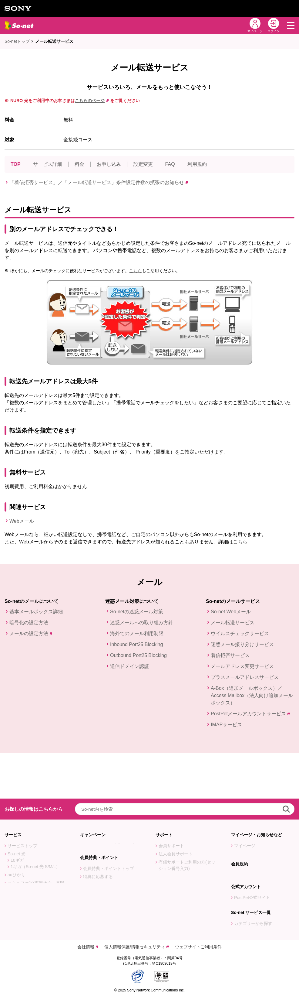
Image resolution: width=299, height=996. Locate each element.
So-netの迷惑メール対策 (136, 611)
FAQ (170, 164)
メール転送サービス (54, 41)
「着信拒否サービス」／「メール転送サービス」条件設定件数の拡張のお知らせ (98, 182)
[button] (290, 25)
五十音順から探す (251, 924)
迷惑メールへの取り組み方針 (141, 622)
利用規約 (197, 164)
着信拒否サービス (230, 655)
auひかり (16, 829)
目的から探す (247, 916)
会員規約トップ (249, 844)
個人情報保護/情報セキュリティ (136, 946)
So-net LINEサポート (179, 878)
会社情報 (87, 946)
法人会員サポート (176, 808)
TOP (16, 164)
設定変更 (143, 164)
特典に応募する (98, 835)
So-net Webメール (231, 611)
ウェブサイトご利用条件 (198, 946)
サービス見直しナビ (178, 839)
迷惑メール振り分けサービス (242, 644)
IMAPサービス (226, 724)
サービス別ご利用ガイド (182, 847)
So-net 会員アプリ (176, 870)
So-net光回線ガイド (26, 913)
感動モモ (16, 921)
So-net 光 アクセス (26, 880)
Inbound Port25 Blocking (136, 644)
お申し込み (109, 164)
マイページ (244, 799)
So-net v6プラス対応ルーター (36, 897)
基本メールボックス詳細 (36, 611)
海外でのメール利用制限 (136, 633)
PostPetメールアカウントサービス (250, 713)
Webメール (21, 521)
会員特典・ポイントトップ (108, 827)
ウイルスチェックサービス (240, 633)
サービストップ (22, 799)
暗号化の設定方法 (28, 622)
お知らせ (242, 808)
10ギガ (17, 814)
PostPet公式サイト (252, 872)
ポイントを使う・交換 (104, 844)
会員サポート (171, 799)
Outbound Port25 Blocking (138, 655)
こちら (135, 270)
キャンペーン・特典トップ (108, 799)
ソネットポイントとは (104, 860)
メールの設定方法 (30, 633)
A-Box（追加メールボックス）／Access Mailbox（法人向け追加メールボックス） (252, 695)
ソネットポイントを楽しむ (108, 852)
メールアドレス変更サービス (242, 666)
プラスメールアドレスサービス (245, 677)
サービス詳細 (47, 164)
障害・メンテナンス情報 (257, 816)
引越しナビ (169, 830)
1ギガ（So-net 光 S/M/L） (35, 820)
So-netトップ (17, 41)
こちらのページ (92, 100)
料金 (79, 164)
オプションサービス (27, 905)
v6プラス (16, 889)
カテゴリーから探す (253, 908)
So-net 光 (16, 808)
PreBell (241, 880)
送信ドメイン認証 (129, 666)
